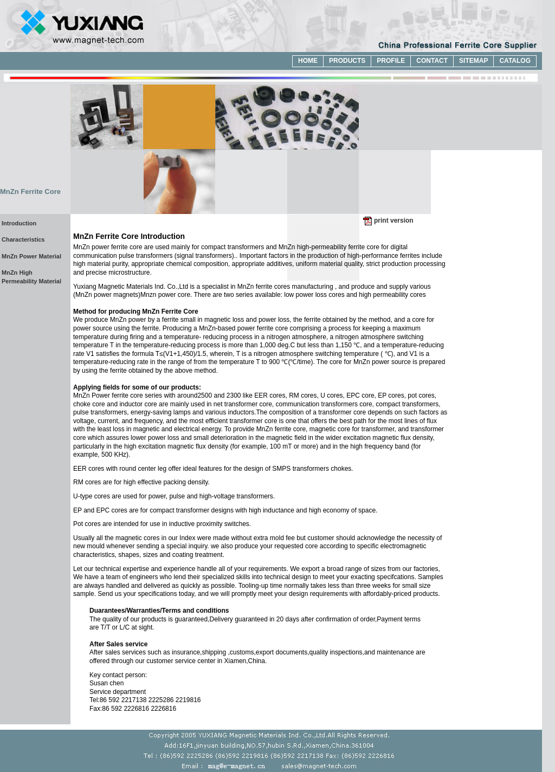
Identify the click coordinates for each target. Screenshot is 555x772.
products (347, 60)
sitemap (473, 60)
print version (394, 220)
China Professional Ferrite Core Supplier (75, 26)
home (308, 60)
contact (432, 60)
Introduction (19, 223)
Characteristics (23, 239)
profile (391, 60)
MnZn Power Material (31, 256)
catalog (515, 60)
